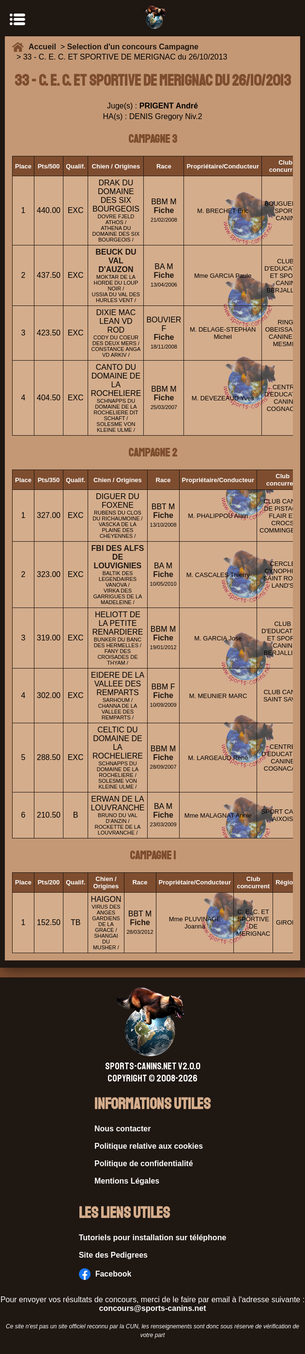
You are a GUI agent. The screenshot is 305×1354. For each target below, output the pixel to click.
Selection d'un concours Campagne (132, 47)
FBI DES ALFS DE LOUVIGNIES (118, 557)
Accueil (45, 47)
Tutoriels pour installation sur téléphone (153, 1237)
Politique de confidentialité (143, 1163)
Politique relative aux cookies (148, 1146)
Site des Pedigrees (113, 1255)
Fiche (164, 210)
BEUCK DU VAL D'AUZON (115, 261)
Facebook (105, 1274)
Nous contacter (122, 1129)
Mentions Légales (126, 1181)
